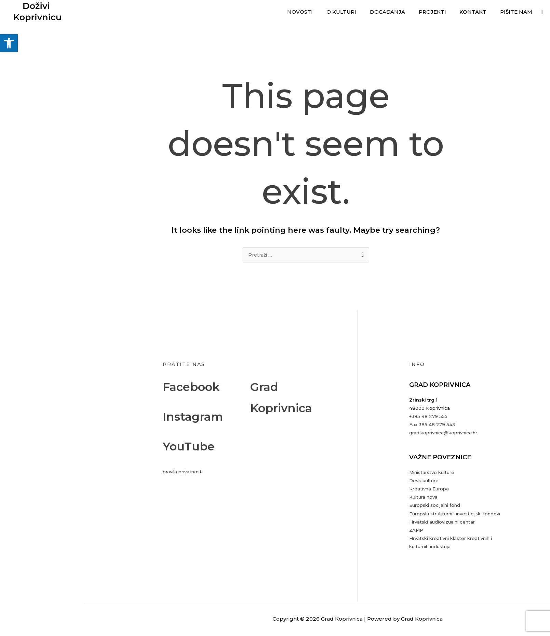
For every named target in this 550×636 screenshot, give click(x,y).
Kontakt (478, 12)
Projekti (440, 12)
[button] (9, 43)
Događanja (399, 12)
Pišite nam (518, 12)
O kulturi (356, 12)
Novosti (318, 12)
